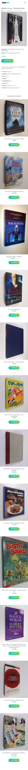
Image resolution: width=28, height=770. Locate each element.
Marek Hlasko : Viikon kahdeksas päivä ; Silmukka (14, 469)
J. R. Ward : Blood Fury (14, 309)
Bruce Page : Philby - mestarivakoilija (14, 362)
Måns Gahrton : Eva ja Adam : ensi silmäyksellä (14, 415)
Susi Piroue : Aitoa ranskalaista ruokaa (14, 523)
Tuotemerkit (17, 49)
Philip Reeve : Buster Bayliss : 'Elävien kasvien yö (14, 590)
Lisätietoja (7, 60)
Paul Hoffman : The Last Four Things (14, 139)
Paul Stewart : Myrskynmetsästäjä (14, 191)
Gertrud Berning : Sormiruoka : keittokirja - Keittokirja (14, 753)
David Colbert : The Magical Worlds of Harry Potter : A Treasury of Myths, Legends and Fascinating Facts (14, 646)
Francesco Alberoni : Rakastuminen (14, 700)
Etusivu (3, 10)
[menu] (25, 2)
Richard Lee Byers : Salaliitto (14, 256)
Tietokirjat (10, 49)
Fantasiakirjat (4, 51)
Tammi (22, 49)
